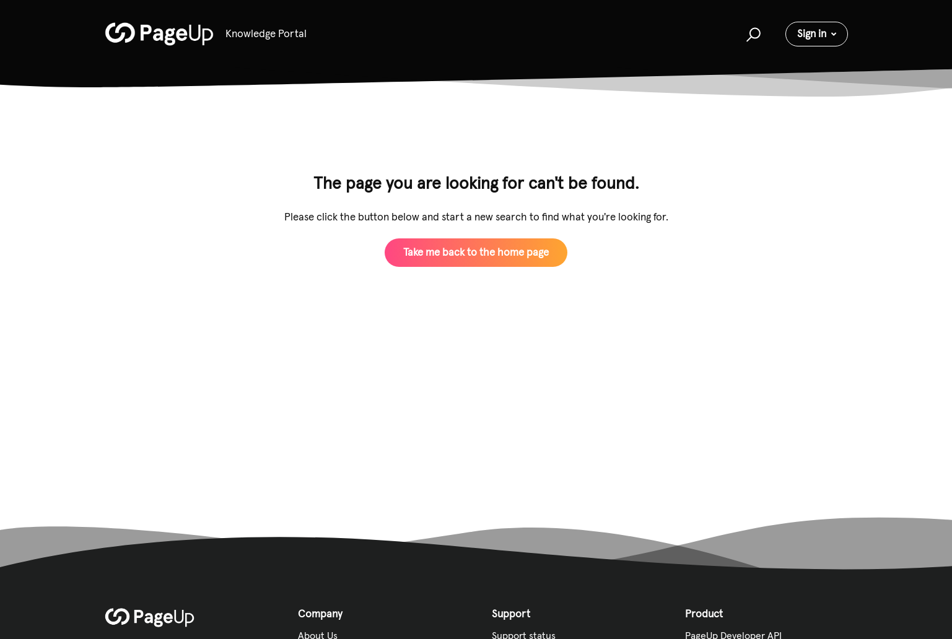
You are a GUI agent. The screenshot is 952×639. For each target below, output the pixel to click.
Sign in (811, 33)
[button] (752, 34)
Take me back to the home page (476, 252)
